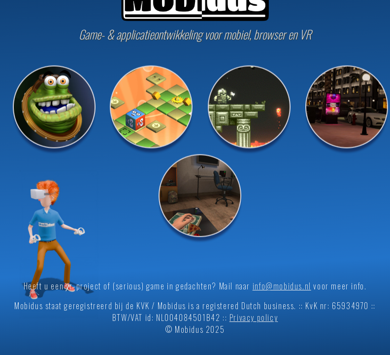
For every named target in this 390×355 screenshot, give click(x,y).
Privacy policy (253, 317)
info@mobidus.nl (282, 286)
